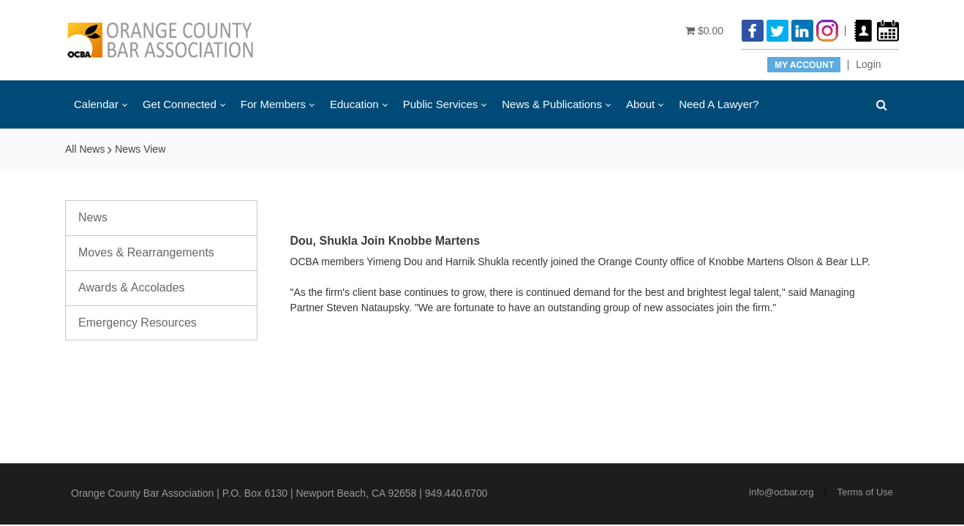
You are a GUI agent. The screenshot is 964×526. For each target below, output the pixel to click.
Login (868, 64)
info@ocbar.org (781, 492)
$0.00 (704, 31)
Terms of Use (865, 492)
